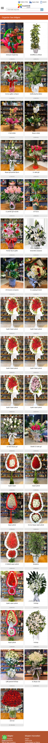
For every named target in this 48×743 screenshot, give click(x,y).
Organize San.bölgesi (11, 17)
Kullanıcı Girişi (23, 2)
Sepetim (43, 2)
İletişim (27, 738)
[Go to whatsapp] (4, 737)
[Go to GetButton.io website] (5, 741)
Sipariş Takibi (34, 2)
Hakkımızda (28, 740)
